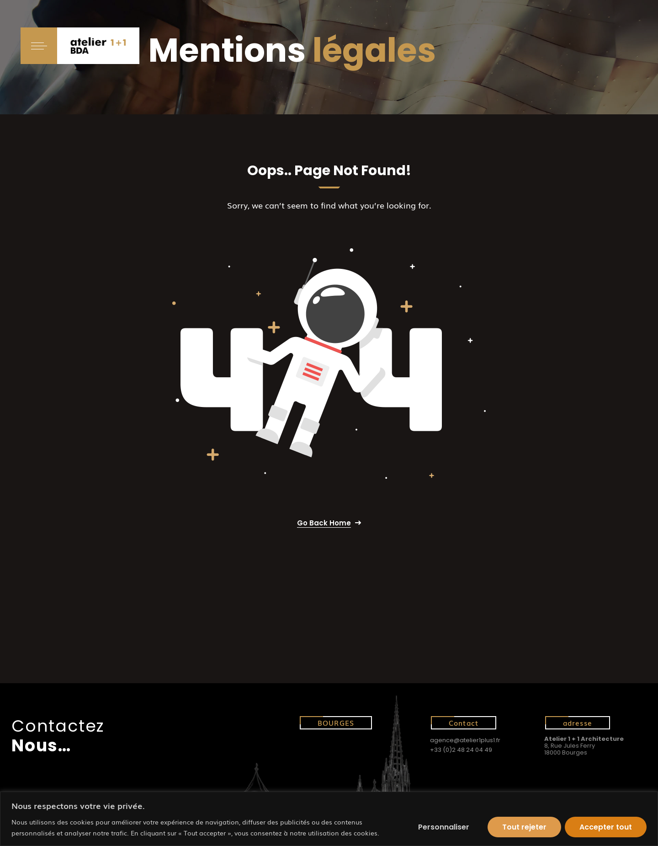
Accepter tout (605, 827)
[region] (329, 819)
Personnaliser (443, 827)
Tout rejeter (524, 827)
